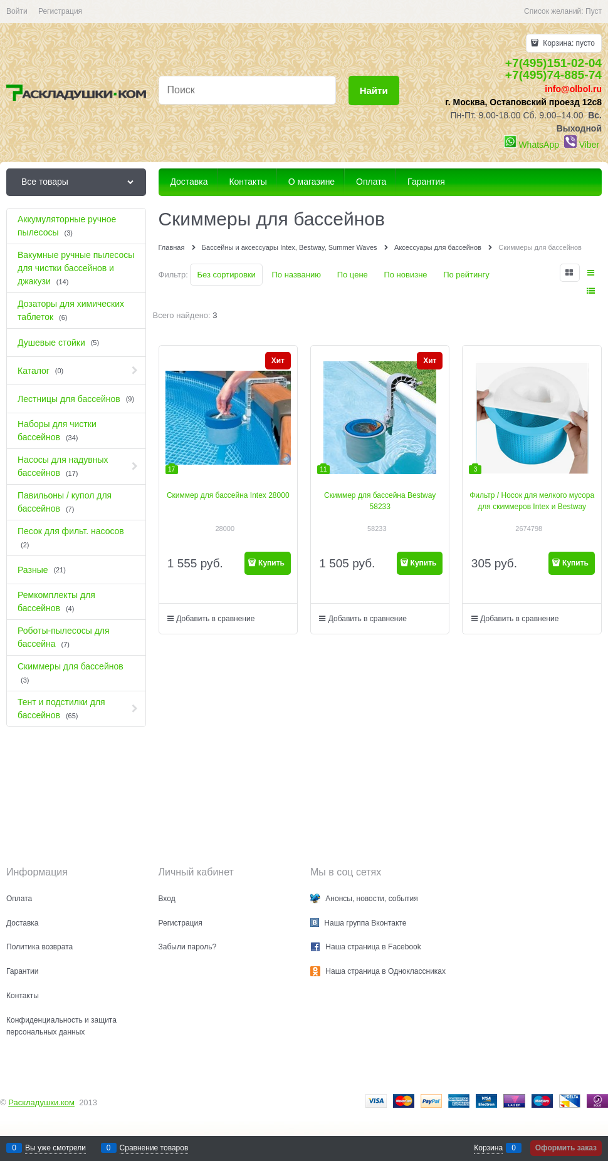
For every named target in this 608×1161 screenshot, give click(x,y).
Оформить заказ (566, 1147)
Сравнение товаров (154, 1148)
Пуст (593, 11)
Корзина (488, 1148)
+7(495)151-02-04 (553, 63)
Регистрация (60, 11)
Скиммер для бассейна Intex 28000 (228, 495)
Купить (271, 563)
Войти (17, 11)
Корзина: (568, 43)
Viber (589, 145)
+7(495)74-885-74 (553, 74)
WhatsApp (538, 145)
